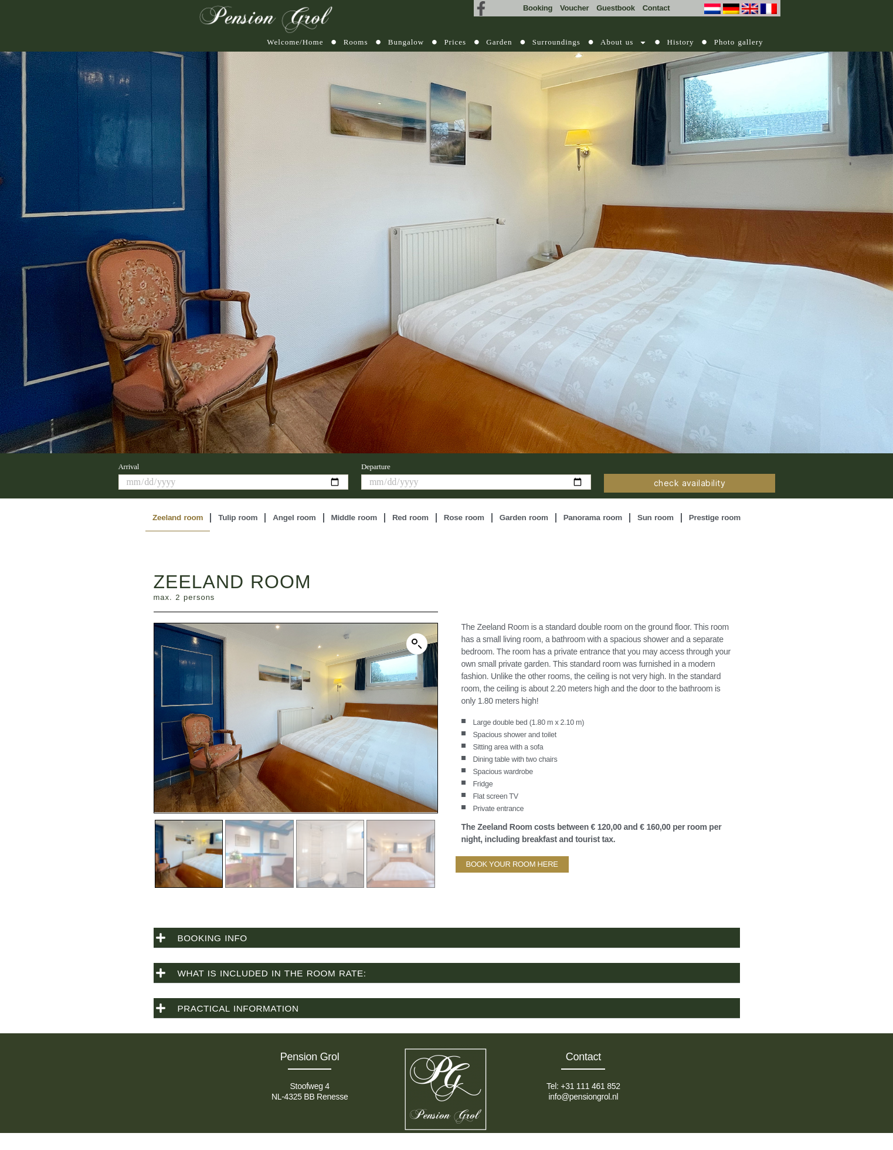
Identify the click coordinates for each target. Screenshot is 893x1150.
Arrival (129, 466)
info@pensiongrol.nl (583, 1095)
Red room (410, 517)
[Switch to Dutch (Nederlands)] (713, 8)
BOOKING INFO (214, 936)
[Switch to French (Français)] (769, 8)
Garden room (524, 517)
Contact (656, 8)
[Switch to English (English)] (751, 8)
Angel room (294, 517)
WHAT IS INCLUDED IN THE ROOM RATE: (276, 971)
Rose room (464, 517)
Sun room (655, 517)
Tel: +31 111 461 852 (583, 1084)
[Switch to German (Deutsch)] (732, 8)
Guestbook (615, 8)
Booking (537, 8)
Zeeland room (177, 517)
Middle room (354, 517)
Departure (376, 466)
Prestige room (715, 517)
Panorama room (592, 517)
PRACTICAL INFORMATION (241, 1007)
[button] (416, 643)
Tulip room (237, 517)
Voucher (574, 8)
